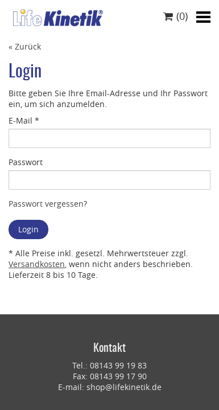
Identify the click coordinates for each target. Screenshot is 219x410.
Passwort (26, 162)
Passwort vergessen (46, 203)
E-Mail (24, 120)
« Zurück (25, 46)
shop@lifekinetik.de (124, 387)
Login (28, 229)
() (175, 16)
